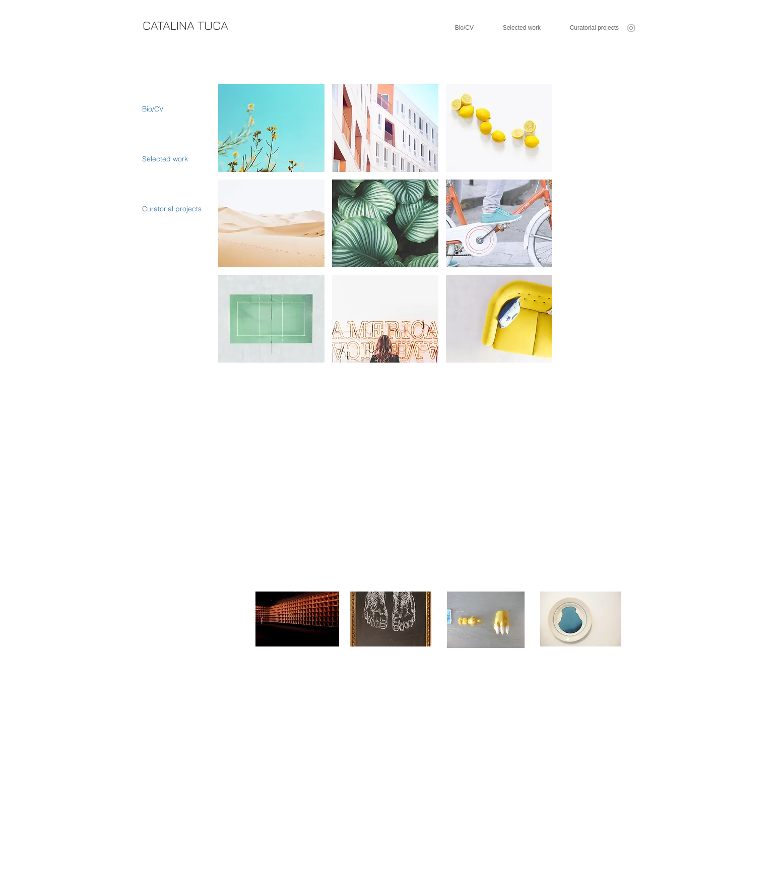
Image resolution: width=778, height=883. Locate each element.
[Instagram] (631, 28)
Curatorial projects (172, 208)
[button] (271, 128)
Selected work (165, 158)
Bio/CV (153, 108)
